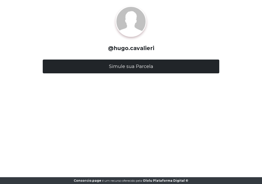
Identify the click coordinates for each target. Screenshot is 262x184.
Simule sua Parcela (131, 66)
